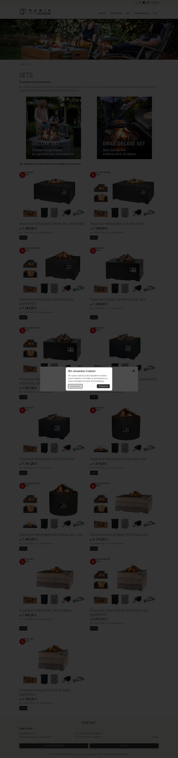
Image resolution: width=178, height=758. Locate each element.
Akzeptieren (103, 386)
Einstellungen (75, 386)
